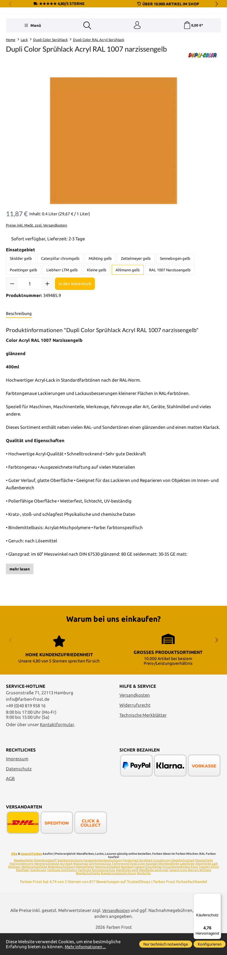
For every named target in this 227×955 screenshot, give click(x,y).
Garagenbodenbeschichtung (102, 881)
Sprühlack (146, 881)
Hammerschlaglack (46, 885)
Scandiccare (38, 891)
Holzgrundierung (21, 885)
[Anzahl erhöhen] (47, 320)
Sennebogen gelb (175, 295)
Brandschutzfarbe (88, 894)
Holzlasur (14, 888)
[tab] (19, 351)
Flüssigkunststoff (45, 881)
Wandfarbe (171, 885)
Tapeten (204, 888)
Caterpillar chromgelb (60, 295)
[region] (113, 177)
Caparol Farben (31, 875)
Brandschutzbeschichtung (118, 894)
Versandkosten (134, 716)
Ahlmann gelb (128, 306)
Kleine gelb (96, 306)
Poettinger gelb (23, 306)
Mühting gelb (100, 295)
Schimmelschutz (100, 885)
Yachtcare (84, 891)
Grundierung (162, 881)
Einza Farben (154, 888)
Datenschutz (19, 790)
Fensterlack (131, 881)
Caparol (139, 888)
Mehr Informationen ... (87, 946)
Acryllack (66, 885)
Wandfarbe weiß (127, 891)
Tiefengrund (120, 885)
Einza (194, 888)
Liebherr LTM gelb (62, 306)
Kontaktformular (57, 746)
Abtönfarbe (203, 885)
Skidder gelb (21, 295)
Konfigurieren (209, 944)
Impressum (17, 780)
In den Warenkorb (75, 320)
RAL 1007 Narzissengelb (170, 306)
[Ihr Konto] (136, 61)
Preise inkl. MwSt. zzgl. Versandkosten (36, 262)
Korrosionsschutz (103, 891)
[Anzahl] (29, 320)
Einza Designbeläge (176, 888)
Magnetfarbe (204, 881)
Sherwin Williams (199, 891)
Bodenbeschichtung (61, 888)
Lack (215, 885)
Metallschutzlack (182, 881)
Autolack (152, 885)
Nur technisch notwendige (165, 944)
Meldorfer (144, 894)
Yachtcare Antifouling (62, 891)
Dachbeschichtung (70, 881)
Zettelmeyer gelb (136, 295)
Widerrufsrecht (134, 726)
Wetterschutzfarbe (34, 888)
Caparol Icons (178, 891)
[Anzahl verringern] (12, 320)
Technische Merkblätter (143, 736)
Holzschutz (80, 885)
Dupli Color (137, 885)
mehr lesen (19, 605)
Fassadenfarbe (23, 881)
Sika (14, 875)
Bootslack (127, 888)
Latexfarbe (187, 885)
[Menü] (32, 62)
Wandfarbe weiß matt (153, 891)
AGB (10, 800)
